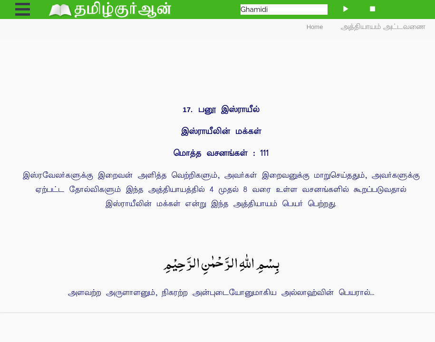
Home (315, 26)
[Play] (345, 8)
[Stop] (372, 8)
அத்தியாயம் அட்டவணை (383, 26)
